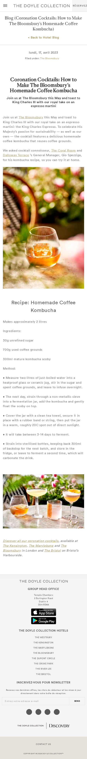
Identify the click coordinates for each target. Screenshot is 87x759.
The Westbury (43, 637)
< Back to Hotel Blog (43, 37)
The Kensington (15, 546)
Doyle (42, 6)
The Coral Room (63, 150)
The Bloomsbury (49, 58)
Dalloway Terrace (16, 155)
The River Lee (43, 668)
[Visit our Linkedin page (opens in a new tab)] (57, 712)
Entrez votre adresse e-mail (22, 701)
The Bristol (52, 550)
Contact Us (43, 744)
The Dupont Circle (43, 658)
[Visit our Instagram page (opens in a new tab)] (47, 712)
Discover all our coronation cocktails (30, 541)
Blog (9, 18)
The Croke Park (43, 663)
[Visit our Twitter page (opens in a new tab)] (38, 712)
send (77, 701)
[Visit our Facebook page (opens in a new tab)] (29, 712)
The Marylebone (41, 546)
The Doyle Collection (43, 581)
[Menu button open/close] (5, 5)
